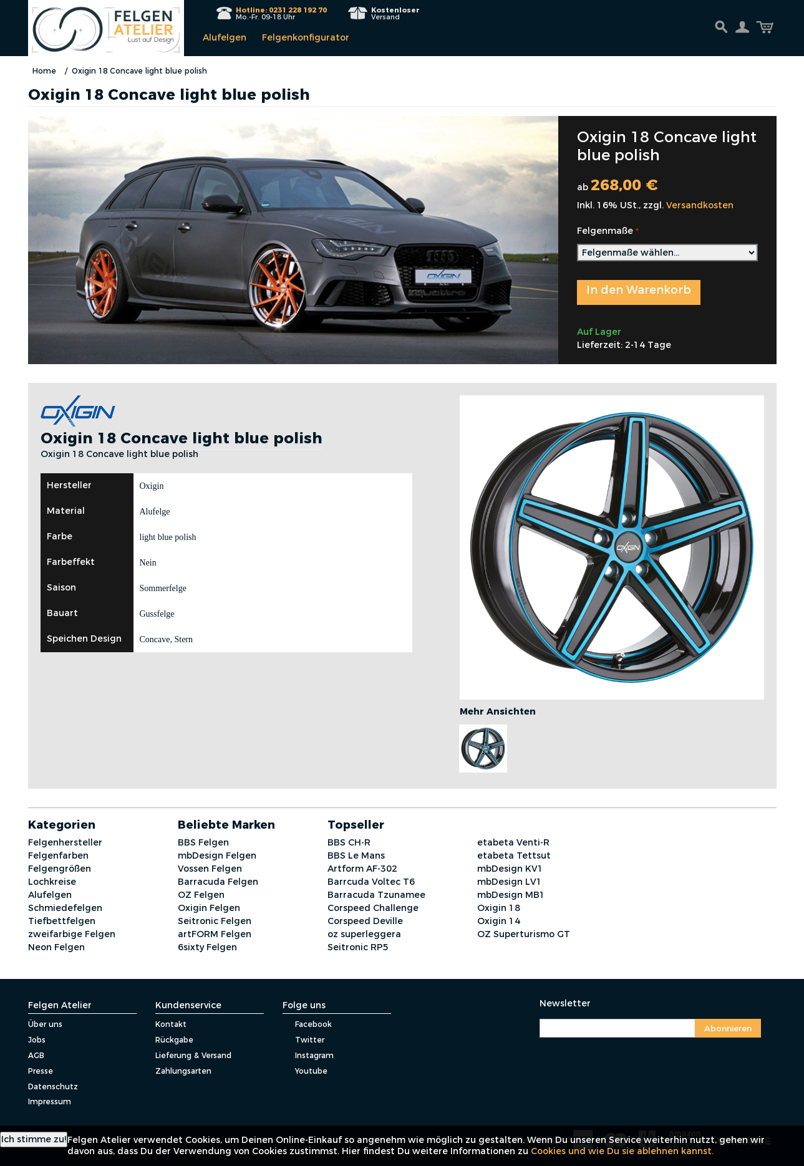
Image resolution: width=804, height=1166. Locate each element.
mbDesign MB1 (511, 894)
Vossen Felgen (210, 868)
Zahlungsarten (183, 1071)
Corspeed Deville (365, 921)
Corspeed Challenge (373, 907)
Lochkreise (52, 881)
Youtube (305, 1071)
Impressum (49, 1101)
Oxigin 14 (498, 921)
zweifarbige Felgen (71, 934)
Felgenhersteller (65, 842)
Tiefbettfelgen (61, 921)
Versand (395, 13)
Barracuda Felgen (218, 881)
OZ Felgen (201, 894)
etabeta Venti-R (513, 842)
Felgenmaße (605, 230)
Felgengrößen (59, 868)
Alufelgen (224, 37)
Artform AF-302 (362, 868)
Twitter (303, 1039)
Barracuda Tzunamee (376, 894)
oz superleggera (364, 934)
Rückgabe (174, 1039)
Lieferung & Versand (193, 1055)
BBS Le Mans (356, 855)
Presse (40, 1071)
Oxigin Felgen (209, 907)
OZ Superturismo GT (523, 934)
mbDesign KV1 (510, 868)
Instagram (308, 1055)
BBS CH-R (349, 842)
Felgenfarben (58, 855)
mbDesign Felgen (217, 855)
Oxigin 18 (498, 907)
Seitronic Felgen (214, 921)
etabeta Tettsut (514, 855)
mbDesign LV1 (509, 881)
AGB (36, 1055)
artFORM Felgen (214, 934)
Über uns (45, 1024)
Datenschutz (53, 1086)
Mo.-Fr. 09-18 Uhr (281, 13)
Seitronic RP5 (358, 947)
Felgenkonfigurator (305, 37)
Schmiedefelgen (65, 907)
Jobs (37, 1039)
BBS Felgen (203, 842)
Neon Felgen (56, 947)
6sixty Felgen (207, 947)
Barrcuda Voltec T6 (371, 881)
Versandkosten (700, 205)
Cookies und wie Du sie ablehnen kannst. (622, 1151)
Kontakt (170, 1024)
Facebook (307, 1024)
